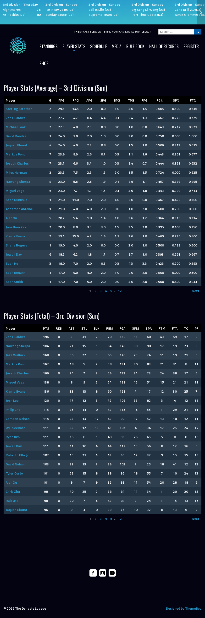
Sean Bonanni (16, 272)
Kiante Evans (15, 236)
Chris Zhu (13, 491)
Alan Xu (11, 217)
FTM (162, 328)
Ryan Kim (13, 436)
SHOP (44, 63)
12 (120, 290)
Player (11, 100)
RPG (75, 100)
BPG (117, 100)
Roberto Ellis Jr (17, 455)
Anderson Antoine (19, 208)
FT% (193, 100)
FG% (160, 100)
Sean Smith (14, 281)
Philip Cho (13, 409)
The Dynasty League (87, 32)
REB (59, 328)
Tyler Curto (14, 473)
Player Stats (73, 46)
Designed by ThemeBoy (183, 608)
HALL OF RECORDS (164, 46)
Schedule (98, 46)
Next (195, 290)
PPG (61, 100)
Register (191, 46)
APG (89, 100)
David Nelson (16, 464)
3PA (149, 328)
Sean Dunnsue (17, 199)
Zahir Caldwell (17, 117)
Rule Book (135, 46)
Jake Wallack (15, 354)
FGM (109, 328)
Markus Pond (16, 154)
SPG (103, 100)
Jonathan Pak (16, 226)
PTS (46, 328)
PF (196, 328)
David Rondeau (17, 135)
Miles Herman (16, 172)
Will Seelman (16, 427)
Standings (48, 46)
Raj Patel (12, 500)
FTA (174, 328)
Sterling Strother (19, 108)
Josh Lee (12, 400)
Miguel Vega (15, 190)
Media (117, 46)
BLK (96, 328)
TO (186, 328)
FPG (144, 100)
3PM (135, 328)
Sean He (12, 263)
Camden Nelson (18, 418)
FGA (122, 328)
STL (84, 328)
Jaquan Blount (16, 145)
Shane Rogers (16, 245)
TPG (131, 100)
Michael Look (16, 126)
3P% (176, 100)
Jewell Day (14, 254)
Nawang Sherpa (18, 181)
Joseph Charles (17, 163)
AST (72, 328)
